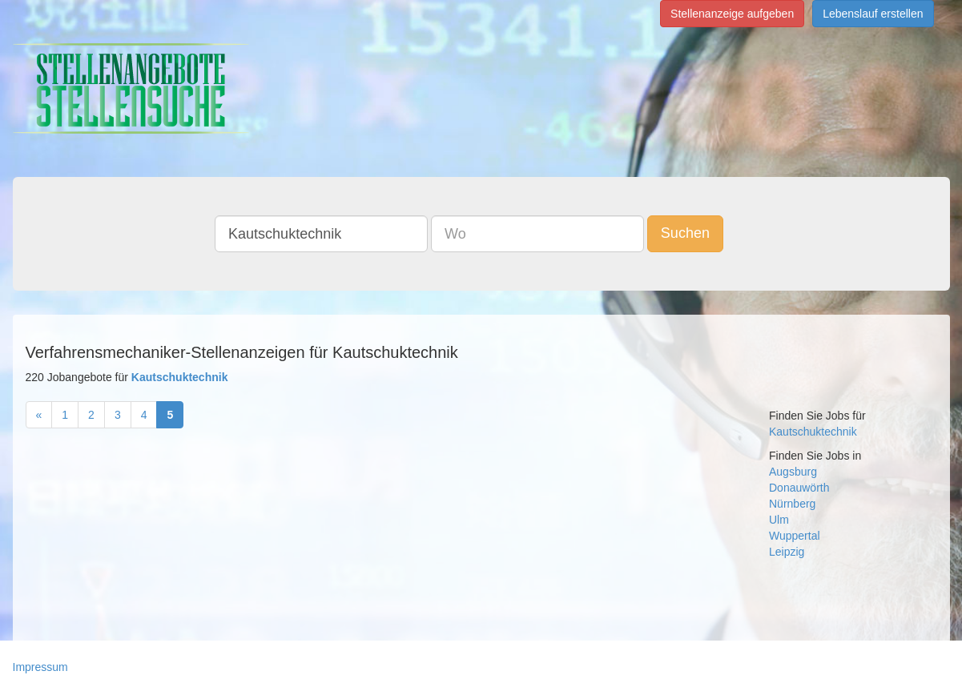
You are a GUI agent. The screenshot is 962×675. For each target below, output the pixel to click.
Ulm (779, 519)
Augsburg (793, 471)
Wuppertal (794, 535)
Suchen (685, 233)
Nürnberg (792, 503)
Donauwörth (799, 487)
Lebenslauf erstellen (873, 13)
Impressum (40, 667)
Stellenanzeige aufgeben (732, 13)
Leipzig (786, 551)
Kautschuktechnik (813, 431)
